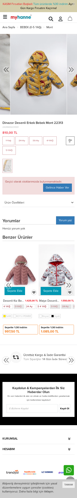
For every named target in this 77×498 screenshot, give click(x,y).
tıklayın (48, 491)
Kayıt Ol (64, 408)
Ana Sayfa (8, 27)
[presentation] (6, 70)
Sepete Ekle (14, 291)
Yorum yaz (65, 220)
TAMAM (68, 484)
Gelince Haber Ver (57, 187)
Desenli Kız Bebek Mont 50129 (22, 301)
